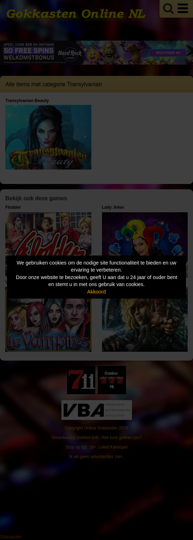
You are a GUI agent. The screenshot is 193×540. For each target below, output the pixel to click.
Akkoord (96, 291)
